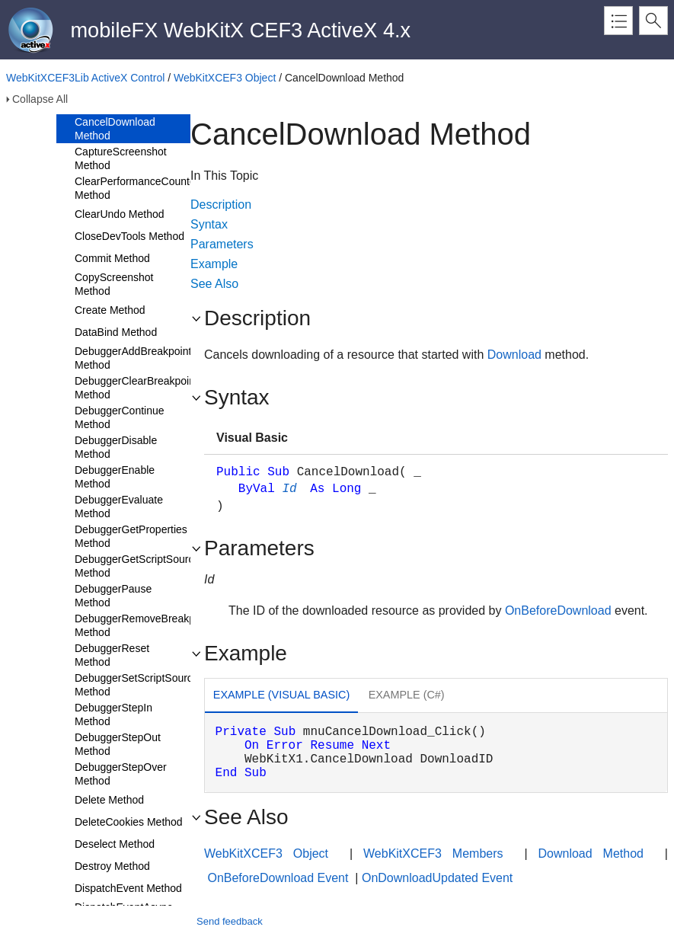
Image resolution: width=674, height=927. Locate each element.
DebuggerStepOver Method (121, 774)
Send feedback (229, 921)
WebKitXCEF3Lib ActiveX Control (85, 78)
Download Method (591, 853)
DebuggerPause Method (113, 596)
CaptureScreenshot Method (121, 158)
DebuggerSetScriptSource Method (137, 685)
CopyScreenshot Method (114, 284)
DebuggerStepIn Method (113, 714)
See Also (214, 283)
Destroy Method (112, 866)
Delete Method (109, 800)
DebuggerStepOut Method (118, 744)
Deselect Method (115, 844)
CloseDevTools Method (129, 236)
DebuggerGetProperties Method (131, 536)
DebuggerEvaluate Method (119, 506)
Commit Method (112, 258)
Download (514, 354)
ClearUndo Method (120, 214)
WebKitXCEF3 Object (225, 78)
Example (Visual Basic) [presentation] (281, 695)
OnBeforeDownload (558, 610)
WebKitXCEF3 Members (433, 853)
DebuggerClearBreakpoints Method (139, 388)
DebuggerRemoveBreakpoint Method (143, 625)
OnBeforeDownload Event (277, 877)
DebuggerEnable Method (115, 477)
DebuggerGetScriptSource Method (137, 566)
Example (214, 263)
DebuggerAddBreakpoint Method (133, 358)
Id (289, 489)
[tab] (281, 696)
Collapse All (40, 99)
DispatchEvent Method (128, 888)
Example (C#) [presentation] (407, 695)
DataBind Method (116, 332)
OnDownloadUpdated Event (437, 877)
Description (220, 204)
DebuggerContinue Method (120, 417)
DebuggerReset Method (112, 655)
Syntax (209, 224)
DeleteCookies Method (129, 822)
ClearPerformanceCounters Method (139, 188)
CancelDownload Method (115, 129)
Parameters (222, 244)
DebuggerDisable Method (116, 447)
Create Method (110, 310)
